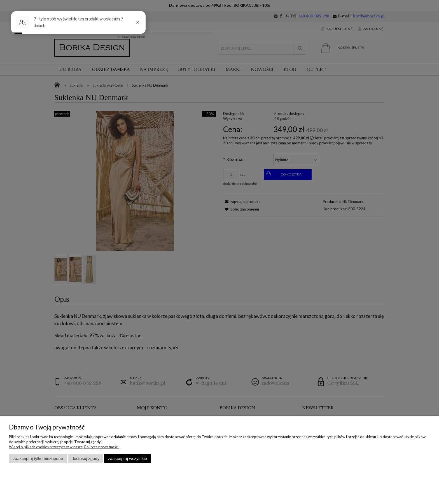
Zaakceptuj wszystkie (127, 458)
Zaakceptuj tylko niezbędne (38, 458)
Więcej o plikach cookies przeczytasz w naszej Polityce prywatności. (64, 447)
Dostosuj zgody (85, 458)
